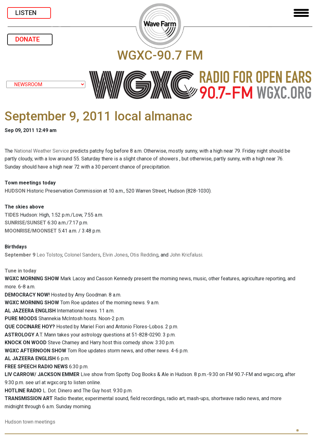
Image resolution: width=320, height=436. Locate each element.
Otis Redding (144, 255)
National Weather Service (41, 151)
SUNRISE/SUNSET (25, 223)
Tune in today (20, 271)
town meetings (39, 422)
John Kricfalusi (186, 255)
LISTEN (29, 13)
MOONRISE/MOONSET (31, 231)
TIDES (12, 215)
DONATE (29, 39)
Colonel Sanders (82, 255)
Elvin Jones (115, 255)
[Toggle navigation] (301, 12)
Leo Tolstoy (49, 255)
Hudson (13, 422)
